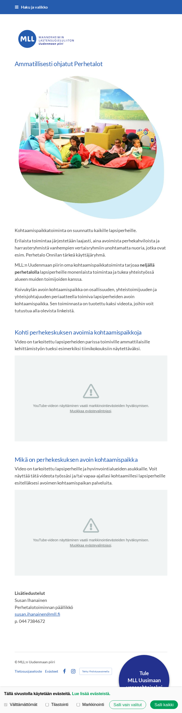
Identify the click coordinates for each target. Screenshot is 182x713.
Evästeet (51, 671)
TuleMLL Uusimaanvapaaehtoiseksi (144, 680)
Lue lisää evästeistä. (91, 693)
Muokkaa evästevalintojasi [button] (90, 411)
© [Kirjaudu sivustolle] (16, 662)
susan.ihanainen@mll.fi (37, 614)
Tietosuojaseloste (28, 671)
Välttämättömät (20, 704)
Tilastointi (57, 704)
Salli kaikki (164, 704)
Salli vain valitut (127, 704)
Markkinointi (90, 704)
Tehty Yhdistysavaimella (95, 671)
